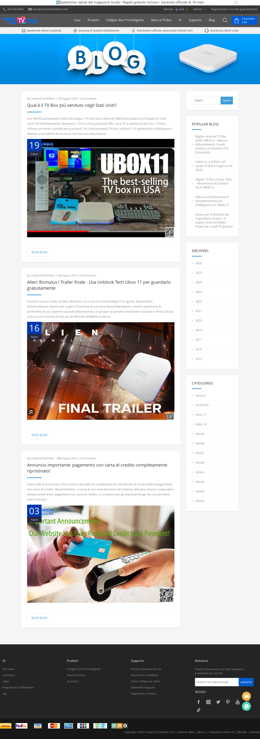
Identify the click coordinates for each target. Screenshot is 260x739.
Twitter (218, 702)
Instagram (208, 702)
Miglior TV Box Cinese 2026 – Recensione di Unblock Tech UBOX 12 (213, 183)
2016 (198, 349)
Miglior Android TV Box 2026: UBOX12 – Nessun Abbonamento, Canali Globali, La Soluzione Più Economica (211, 144)
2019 (198, 330)
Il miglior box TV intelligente (125, 21)
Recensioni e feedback (144, 675)
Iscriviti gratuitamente (244, 9)
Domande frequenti (143, 687)
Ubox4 (199, 482)
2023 (198, 292)
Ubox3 (199, 491)
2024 (198, 282)
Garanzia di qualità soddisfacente (99, 33)
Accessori (72, 681)
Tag (5, 693)
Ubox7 (199, 453)
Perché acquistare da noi (146, 669)
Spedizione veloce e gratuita (44, 33)
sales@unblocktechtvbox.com (50, 9)
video (6, 681)
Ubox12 (200, 396)
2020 (198, 321)
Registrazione (219, 9)
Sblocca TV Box (161, 21)
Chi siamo (8, 669)
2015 (198, 359)
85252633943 (15, 9)
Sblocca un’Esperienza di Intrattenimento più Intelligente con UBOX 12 (212, 201)
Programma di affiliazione (18, 687)
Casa (77, 21)
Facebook (198, 702)
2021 (198, 311)
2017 (198, 340)
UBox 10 (201, 424)
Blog (212, 21)
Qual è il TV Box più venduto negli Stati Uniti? (71, 105)
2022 (198, 301)
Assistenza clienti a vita (224, 33)
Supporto (195, 21)
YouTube (237, 702)
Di (180, 21)
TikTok (198, 710)
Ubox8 (199, 443)
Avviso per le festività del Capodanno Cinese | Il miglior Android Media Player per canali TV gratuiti (214, 220)
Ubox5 (199, 472)
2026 (198, 263)
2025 (198, 273)
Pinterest (227, 702)
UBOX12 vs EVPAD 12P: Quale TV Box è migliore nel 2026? (213, 166)
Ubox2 (199, 501)
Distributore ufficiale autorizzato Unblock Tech (165, 33)
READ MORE (39, 252)
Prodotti (93, 21)
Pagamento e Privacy (143, 693)
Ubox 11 (201, 415)
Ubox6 (199, 463)
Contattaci (9, 675)
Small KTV (202, 405)
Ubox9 (199, 434)
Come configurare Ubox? (145, 681)
